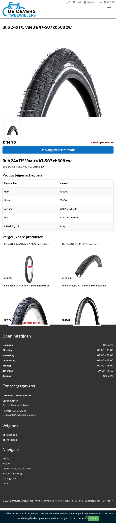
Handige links (10, 478)
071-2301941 (19, 410)
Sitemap (79, 500)
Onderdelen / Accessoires (17, 468)
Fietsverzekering (12, 473)
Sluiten (93, 518)
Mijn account (93, 2)
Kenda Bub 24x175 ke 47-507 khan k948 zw (27, 285)
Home (6, 458)
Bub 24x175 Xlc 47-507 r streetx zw (80, 244)
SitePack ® (108, 500)
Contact (7, 483)
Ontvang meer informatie (58, 150)
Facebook (10, 434)
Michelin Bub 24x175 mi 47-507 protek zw (84, 285)
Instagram (10, 439)
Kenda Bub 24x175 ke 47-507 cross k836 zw (27, 244)
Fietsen (7, 463)
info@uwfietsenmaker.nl (23, 414)
